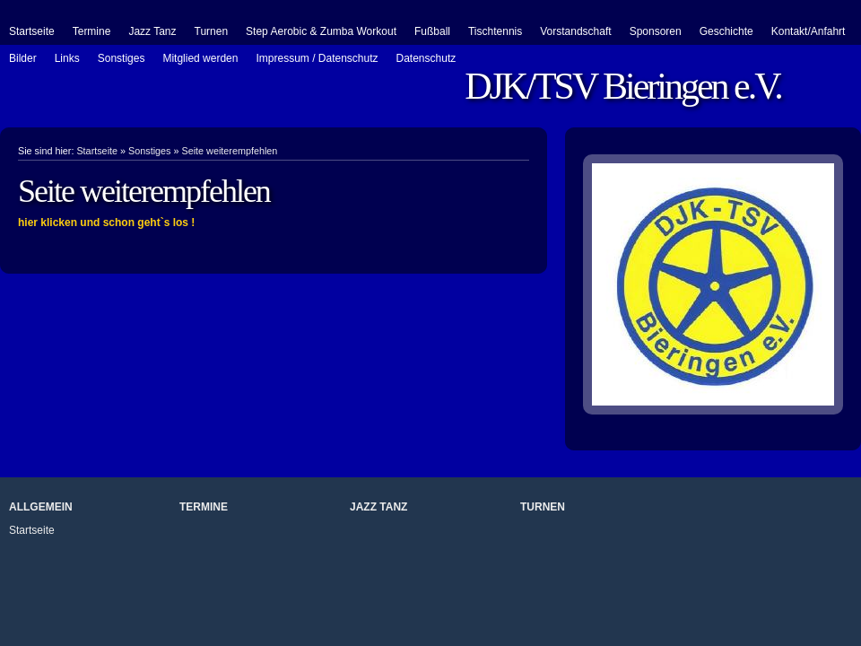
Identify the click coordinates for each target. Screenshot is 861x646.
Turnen (212, 31)
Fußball (432, 31)
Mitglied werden (200, 58)
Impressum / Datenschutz (317, 58)
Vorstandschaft (575, 31)
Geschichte (726, 31)
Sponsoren (656, 31)
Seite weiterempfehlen (229, 150)
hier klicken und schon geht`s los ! (106, 222)
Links (67, 58)
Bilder (23, 58)
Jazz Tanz (152, 31)
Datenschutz (426, 58)
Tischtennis (495, 31)
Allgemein (41, 507)
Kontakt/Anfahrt (808, 31)
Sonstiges (121, 58)
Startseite (32, 31)
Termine (92, 31)
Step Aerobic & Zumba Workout (321, 31)
